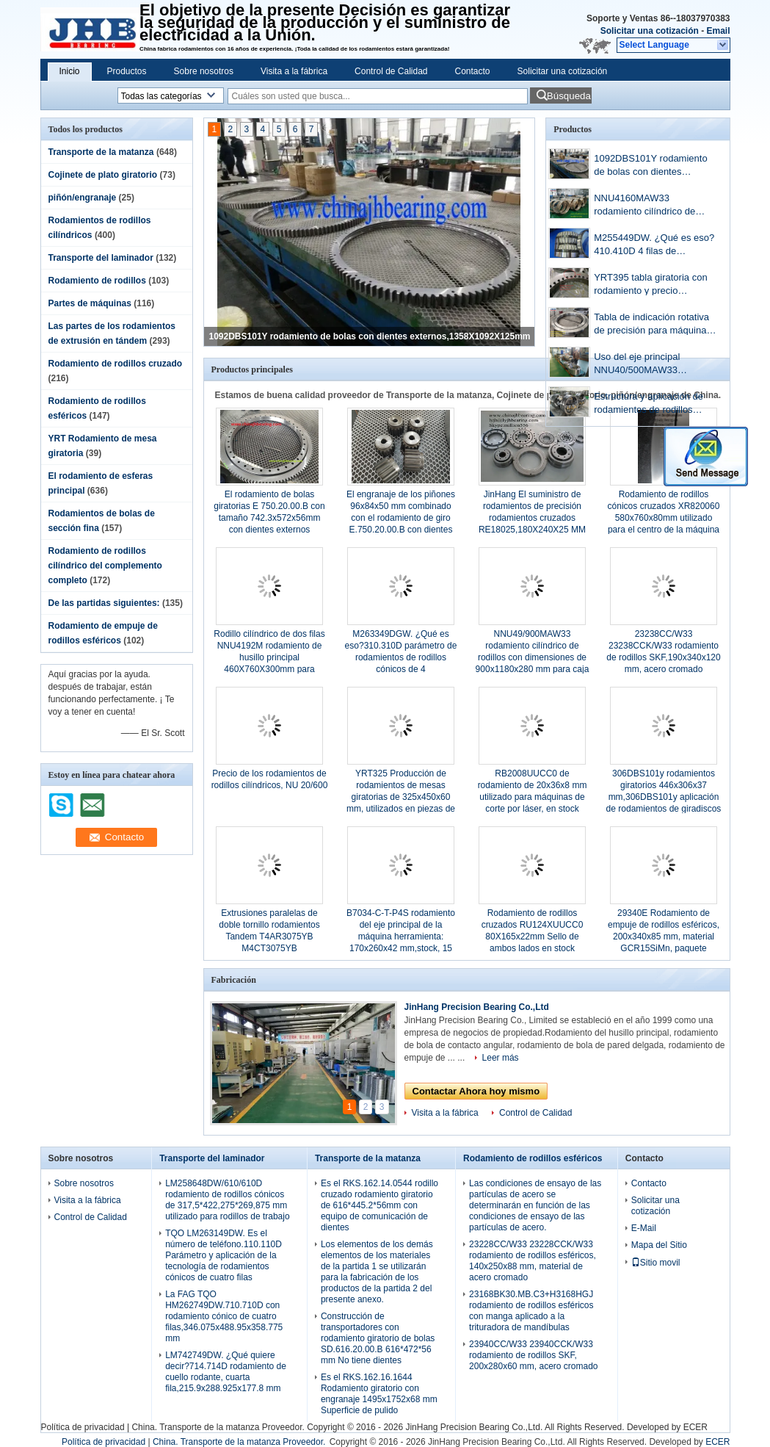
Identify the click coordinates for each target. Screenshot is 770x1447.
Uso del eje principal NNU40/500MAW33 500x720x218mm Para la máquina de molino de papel (653, 364)
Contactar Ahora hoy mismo (476, 1091)
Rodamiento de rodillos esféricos (532, 1158)
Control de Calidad (391, 71)
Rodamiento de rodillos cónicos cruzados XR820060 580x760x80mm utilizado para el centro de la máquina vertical (664, 517)
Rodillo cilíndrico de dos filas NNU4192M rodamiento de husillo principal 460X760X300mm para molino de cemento (269, 657)
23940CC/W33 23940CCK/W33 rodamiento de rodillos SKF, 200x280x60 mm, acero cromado (533, 1355)
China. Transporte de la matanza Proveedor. (219, 1427)
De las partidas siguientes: (104, 603)
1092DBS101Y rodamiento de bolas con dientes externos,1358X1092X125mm (370, 336)
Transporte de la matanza (101, 152)
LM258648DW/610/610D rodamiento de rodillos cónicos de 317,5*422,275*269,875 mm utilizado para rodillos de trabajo (227, 1200)
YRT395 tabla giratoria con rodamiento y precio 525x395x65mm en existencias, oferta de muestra (650, 285)
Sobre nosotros (203, 71)
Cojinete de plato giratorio (103, 175)
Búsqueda (569, 95)
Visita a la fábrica (294, 71)
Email (718, 31)
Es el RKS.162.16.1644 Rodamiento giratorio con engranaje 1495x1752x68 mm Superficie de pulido (379, 1393)
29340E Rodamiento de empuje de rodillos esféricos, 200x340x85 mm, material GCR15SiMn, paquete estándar (663, 936)
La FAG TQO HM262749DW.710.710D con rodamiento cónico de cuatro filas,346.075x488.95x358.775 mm (224, 1316)
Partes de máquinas (89, 303)
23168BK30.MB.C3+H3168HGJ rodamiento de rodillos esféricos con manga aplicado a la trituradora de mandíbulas (531, 1310)
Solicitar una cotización (649, 31)
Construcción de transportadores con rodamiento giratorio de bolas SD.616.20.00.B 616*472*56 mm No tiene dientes (378, 1338)
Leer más (500, 1058)
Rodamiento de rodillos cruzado (115, 363)
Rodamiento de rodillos (97, 280)
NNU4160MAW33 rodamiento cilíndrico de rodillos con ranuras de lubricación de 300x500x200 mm (653, 206)
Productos (127, 71)
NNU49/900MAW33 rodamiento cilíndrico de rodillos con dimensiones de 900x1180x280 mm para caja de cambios (532, 657)
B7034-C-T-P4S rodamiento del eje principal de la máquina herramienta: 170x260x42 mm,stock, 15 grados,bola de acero (400, 936)
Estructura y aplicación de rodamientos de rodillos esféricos (648, 404)
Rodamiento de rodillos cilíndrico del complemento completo (105, 565)
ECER (695, 1427)
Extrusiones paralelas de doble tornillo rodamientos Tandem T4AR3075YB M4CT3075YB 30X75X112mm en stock (269, 936)
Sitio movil (655, 1262)
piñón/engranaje (82, 197)
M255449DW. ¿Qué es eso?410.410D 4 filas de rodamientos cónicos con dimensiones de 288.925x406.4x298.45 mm (654, 245)
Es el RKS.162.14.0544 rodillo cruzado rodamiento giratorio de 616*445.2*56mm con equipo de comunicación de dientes (379, 1205)
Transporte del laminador (100, 258)
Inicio (69, 71)
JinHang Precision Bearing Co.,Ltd (476, 1007)
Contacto (472, 71)
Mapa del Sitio (659, 1245)
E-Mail (643, 1228)
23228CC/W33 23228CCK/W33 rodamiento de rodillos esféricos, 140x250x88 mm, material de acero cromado (532, 1260)
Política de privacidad (83, 1427)
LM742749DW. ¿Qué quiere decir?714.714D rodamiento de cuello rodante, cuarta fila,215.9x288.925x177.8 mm (225, 1371)
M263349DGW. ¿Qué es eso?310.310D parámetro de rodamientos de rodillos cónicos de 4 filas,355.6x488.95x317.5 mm (401, 657)
